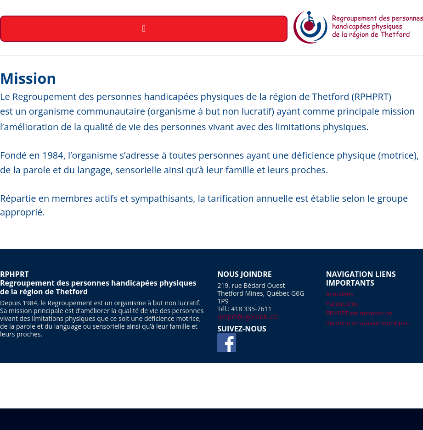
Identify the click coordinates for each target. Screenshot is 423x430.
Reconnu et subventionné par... (369, 323)
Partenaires (342, 303)
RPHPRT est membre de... (361, 313)
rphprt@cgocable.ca (247, 316)
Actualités (339, 294)
